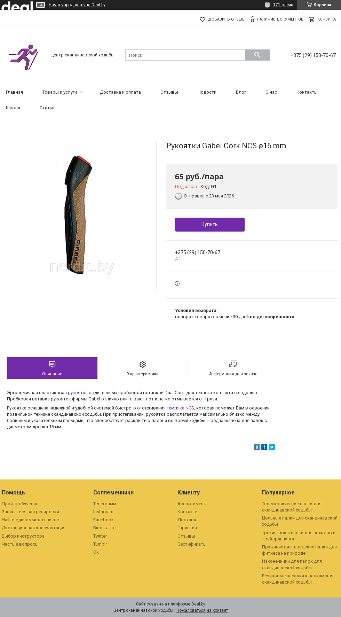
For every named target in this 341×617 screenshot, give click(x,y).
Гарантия (187, 527)
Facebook (103, 519)
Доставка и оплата (120, 92)
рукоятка (78, 392)
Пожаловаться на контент (202, 610)
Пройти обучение (20, 503)
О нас (271, 92)
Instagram (103, 511)
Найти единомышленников (31, 519)
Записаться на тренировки (30, 511)
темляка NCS (180, 408)
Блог (241, 92)
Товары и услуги (59, 92)
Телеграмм (104, 503)
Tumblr (100, 544)
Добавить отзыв (226, 19)
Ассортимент (191, 503)
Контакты (307, 92)
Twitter (100, 536)
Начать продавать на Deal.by (77, 4)
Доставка (188, 519)
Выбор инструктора (23, 536)
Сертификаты (192, 544)
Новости (207, 92)
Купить (209, 224)
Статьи (47, 107)
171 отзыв (283, 4)
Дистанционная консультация (33, 527)
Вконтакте (104, 527)
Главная (14, 92)
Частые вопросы (20, 544)
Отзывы (169, 92)
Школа (13, 107)
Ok (96, 552)
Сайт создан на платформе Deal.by (170, 604)
